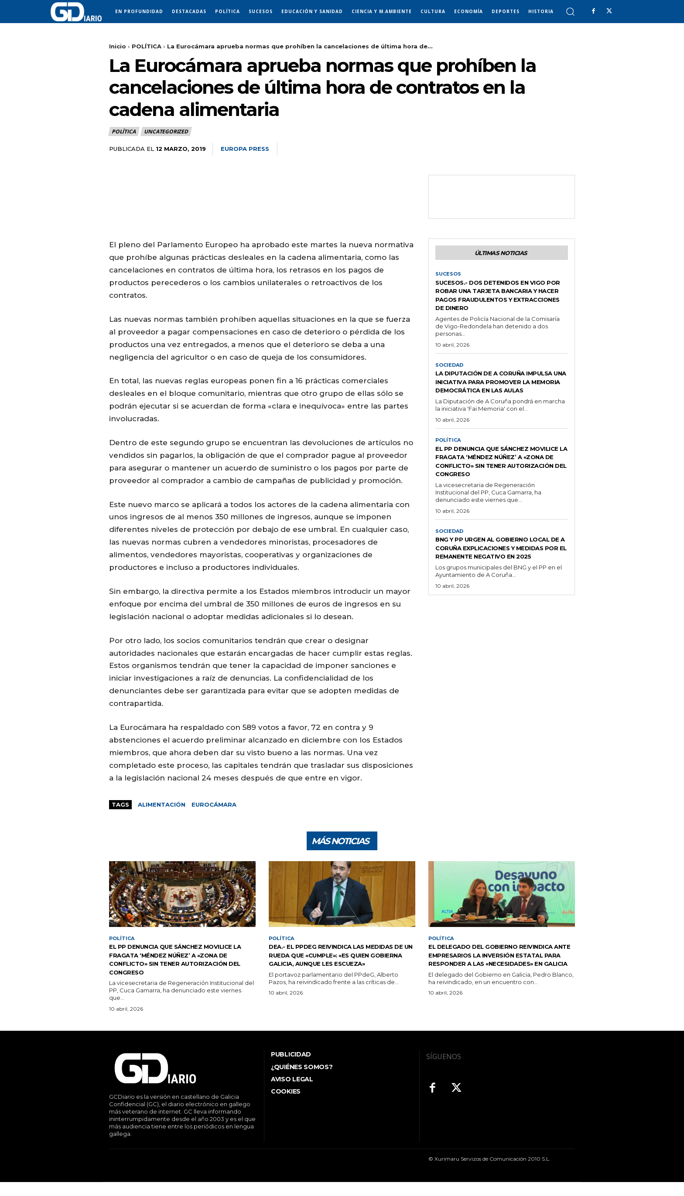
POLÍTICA (146, 46)
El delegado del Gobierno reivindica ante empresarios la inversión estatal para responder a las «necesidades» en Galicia (501, 964)
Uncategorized (166, 131)
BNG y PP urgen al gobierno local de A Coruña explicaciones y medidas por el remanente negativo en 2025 (501, 583)
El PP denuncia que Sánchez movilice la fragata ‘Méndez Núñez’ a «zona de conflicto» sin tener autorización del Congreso (498, 487)
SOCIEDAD (450, 377)
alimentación (161, 804)
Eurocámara (214, 804)
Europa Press (245, 148)
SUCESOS (448, 276)
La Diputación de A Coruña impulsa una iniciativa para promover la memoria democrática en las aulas (493, 398)
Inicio (117, 46)
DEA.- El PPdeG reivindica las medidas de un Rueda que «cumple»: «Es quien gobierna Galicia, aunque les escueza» (331, 964)
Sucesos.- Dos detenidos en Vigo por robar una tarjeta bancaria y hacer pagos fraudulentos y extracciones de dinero (499, 301)
